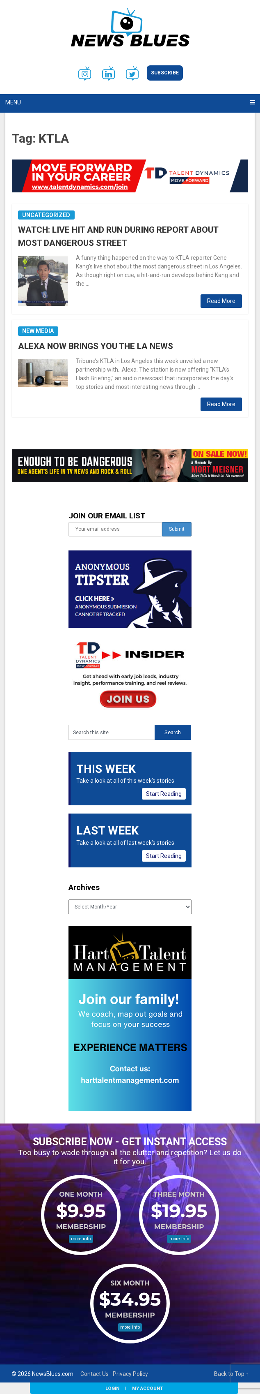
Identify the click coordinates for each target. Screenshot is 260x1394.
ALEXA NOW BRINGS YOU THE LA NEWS (95, 346)
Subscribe (165, 73)
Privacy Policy (130, 1374)
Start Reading (164, 794)
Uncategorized (46, 215)
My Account (147, 1388)
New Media (38, 331)
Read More (221, 301)
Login (112, 1388)
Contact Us (94, 1374)
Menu (13, 102)
